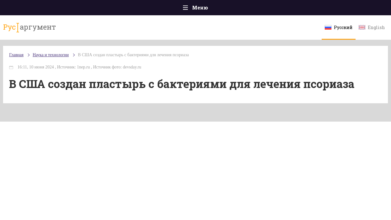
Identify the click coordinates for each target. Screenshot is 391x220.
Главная (27, 9)
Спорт (209, 9)
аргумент (38, 30)
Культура (289, 9)
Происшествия (66, 9)
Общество (141, 9)
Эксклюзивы (327, 9)
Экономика (177, 9)
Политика (106, 9)
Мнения (363, 9)
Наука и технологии (247, 12)
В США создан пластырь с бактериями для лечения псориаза (145, 61)
